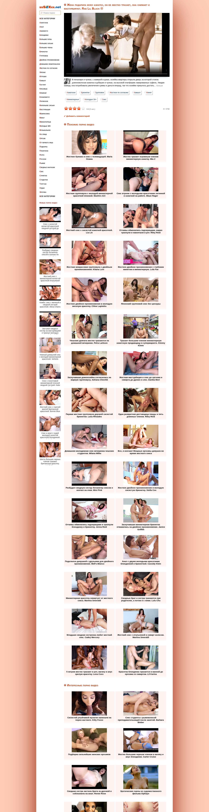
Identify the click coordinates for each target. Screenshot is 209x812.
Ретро (41, 153)
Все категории (47, 17)
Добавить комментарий (78, 116)
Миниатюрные (45, 120)
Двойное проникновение (49, 58)
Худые (42, 186)
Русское (42, 157)
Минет (42, 116)
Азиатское (43, 21)
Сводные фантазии (47, 165)
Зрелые (42, 70)
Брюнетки (43, 50)
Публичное (43, 149)
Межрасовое (44, 112)
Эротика (42, 190)
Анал (41, 25)
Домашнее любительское (49, 62)
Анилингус (43, 29)
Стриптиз (43, 174)
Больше (159, 86)
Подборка (43, 145)
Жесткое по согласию (48, 66)
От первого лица (46, 141)
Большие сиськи (46, 41)
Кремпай (42, 91)
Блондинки (43, 33)
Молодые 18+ (45, 124)
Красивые (43, 87)
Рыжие (42, 161)
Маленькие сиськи (47, 103)
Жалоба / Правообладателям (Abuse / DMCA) (98, 794)
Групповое (43, 54)
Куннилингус (44, 95)
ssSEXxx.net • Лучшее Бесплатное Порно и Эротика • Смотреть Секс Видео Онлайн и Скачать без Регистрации (107, 803)
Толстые (43, 182)
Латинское (43, 99)
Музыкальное (45, 128)
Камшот (42, 79)
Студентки (43, 178)
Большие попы (45, 37)
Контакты (128, 794)
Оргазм (42, 136)
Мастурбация (44, 108)
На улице (43, 132)
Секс (41, 170)
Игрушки (42, 74)
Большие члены (45, 46)
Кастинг (42, 83)
